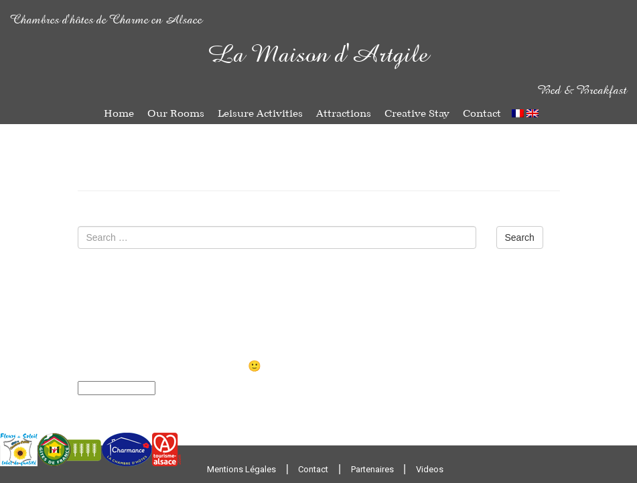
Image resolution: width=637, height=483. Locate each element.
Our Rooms (175, 113)
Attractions (343, 113)
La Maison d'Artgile (318, 56)
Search (520, 237)
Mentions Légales (241, 469)
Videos (429, 469)
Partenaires (372, 469)
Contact (482, 113)
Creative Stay (416, 113)
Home (119, 113)
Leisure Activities (260, 113)
